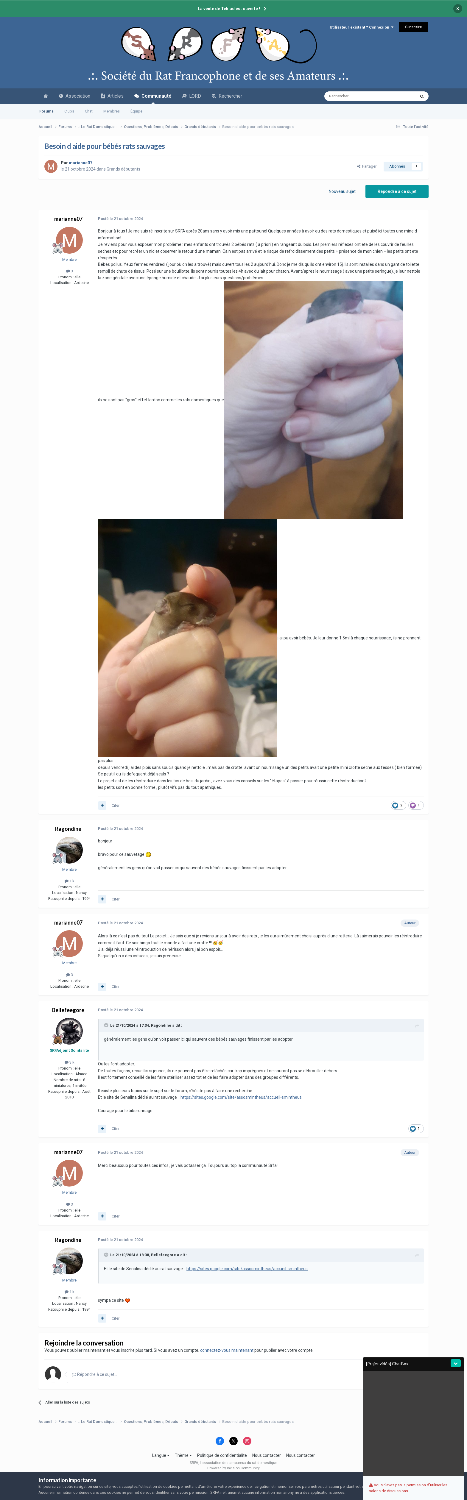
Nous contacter (266, 1455)
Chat (89, 111)
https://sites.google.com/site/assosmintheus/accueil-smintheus (241, 1097)
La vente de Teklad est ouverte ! (229, 8)
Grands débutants (123, 169)
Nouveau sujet (342, 191)
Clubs (69, 111)
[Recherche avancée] (357, 96)
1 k (69, 881)
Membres (111, 111)
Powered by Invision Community (233, 1468)
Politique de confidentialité (222, 1455)
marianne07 (68, 219)
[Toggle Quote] (106, 1025)
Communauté (153, 98)
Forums (46, 111)
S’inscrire (413, 27)
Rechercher (227, 96)
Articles (112, 96)
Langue (160, 1455)
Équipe (136, 111)
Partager (366, 166)
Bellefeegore (68, 1010)
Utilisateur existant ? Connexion (361, 27)
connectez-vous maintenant (226, 1350)
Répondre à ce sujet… (94, 1374)
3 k (69, 1062)
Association (74, 96)
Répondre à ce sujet (397, 191)
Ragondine (68, 828)
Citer (115, 805)
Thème (183, 1455)
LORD (191, 96)
